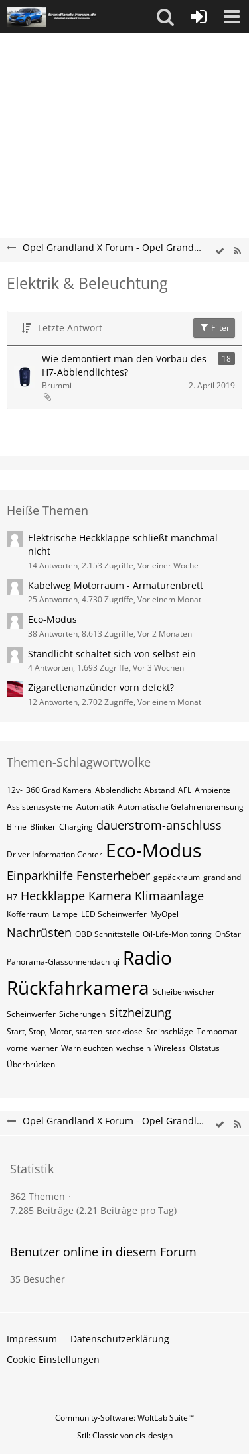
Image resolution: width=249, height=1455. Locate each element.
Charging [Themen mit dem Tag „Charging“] (76, 826)
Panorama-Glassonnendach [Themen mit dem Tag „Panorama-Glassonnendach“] (58, 961)
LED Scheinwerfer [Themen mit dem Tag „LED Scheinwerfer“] (114, 914)
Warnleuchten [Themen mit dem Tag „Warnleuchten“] (87, 1047)
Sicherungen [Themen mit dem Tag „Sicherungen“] (82, 1014)
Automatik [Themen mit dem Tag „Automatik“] (95, 806)
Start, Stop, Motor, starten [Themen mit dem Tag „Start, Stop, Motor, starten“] (54, 1031)
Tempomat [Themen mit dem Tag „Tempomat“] (217, 1031)
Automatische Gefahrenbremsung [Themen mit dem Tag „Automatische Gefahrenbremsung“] (181, 806)
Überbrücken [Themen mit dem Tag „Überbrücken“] (31, 1064)
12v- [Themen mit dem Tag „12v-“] (15, 790)
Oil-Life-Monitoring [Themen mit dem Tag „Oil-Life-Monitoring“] (177, 934)
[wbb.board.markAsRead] (219, 251)
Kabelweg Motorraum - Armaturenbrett (115, 585)
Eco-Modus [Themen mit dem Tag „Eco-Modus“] (153, 850)
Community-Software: (124, 1417)
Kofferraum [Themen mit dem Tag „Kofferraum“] (28, 914)
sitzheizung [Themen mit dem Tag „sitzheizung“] (140, 1012)
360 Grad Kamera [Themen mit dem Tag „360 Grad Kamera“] (59, 790)
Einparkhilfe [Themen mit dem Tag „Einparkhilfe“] (40, 875)
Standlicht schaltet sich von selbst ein (112, 653)
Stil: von (125, 1435)
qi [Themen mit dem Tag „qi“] (116, 961)
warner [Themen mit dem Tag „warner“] (44, 1047)
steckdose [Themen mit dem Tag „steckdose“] (124, 1031)
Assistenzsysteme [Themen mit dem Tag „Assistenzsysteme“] (40, 806)
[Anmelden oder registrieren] (198, 16)
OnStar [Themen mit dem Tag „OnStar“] (228, 934)
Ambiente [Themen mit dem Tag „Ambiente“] (212, 790)
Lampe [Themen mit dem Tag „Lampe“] (65, 914)
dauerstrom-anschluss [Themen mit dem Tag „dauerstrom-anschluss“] (159, 825)
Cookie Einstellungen (53, 1359)
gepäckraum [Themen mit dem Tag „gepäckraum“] (176, 877)
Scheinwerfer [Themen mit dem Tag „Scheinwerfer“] (31, 1014)
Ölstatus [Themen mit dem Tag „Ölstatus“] (204, 1047)
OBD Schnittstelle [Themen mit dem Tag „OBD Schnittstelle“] (107, 934)
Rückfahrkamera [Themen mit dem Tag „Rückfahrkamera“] (78, 987)
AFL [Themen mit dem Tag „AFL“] (184, 790)
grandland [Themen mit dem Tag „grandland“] (222, 877)
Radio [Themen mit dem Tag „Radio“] (147, 957)
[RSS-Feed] (237, 251)
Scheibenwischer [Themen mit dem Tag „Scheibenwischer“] (184, 991)
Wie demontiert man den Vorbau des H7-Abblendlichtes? (124, 365)
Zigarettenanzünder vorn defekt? (101, 687)
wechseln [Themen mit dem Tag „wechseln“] (133, 1047)
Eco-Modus (52, 619)
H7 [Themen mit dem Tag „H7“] (12, 897)
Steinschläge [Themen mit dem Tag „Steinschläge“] (169, 1031)
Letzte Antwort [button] (70, 327)
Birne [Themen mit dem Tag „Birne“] (17, 826)
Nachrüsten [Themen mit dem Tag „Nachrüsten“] (39, 932)
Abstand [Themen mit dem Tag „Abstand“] (159, 790)
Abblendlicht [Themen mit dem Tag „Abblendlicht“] (118, 790)
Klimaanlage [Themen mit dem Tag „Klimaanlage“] (169, 896)
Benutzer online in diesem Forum (103, 1252)
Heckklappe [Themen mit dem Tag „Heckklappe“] (53, 896)
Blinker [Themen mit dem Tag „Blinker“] (43, 826)
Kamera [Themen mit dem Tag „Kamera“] (109, 896)
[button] (165, 16)
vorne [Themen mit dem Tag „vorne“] (17, 1047)
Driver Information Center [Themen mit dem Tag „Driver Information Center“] (54, 854)
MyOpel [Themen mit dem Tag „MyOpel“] (164, 914)
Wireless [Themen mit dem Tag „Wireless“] (170, 1047)
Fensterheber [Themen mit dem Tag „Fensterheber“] (113, 875)
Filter (214, 327)
